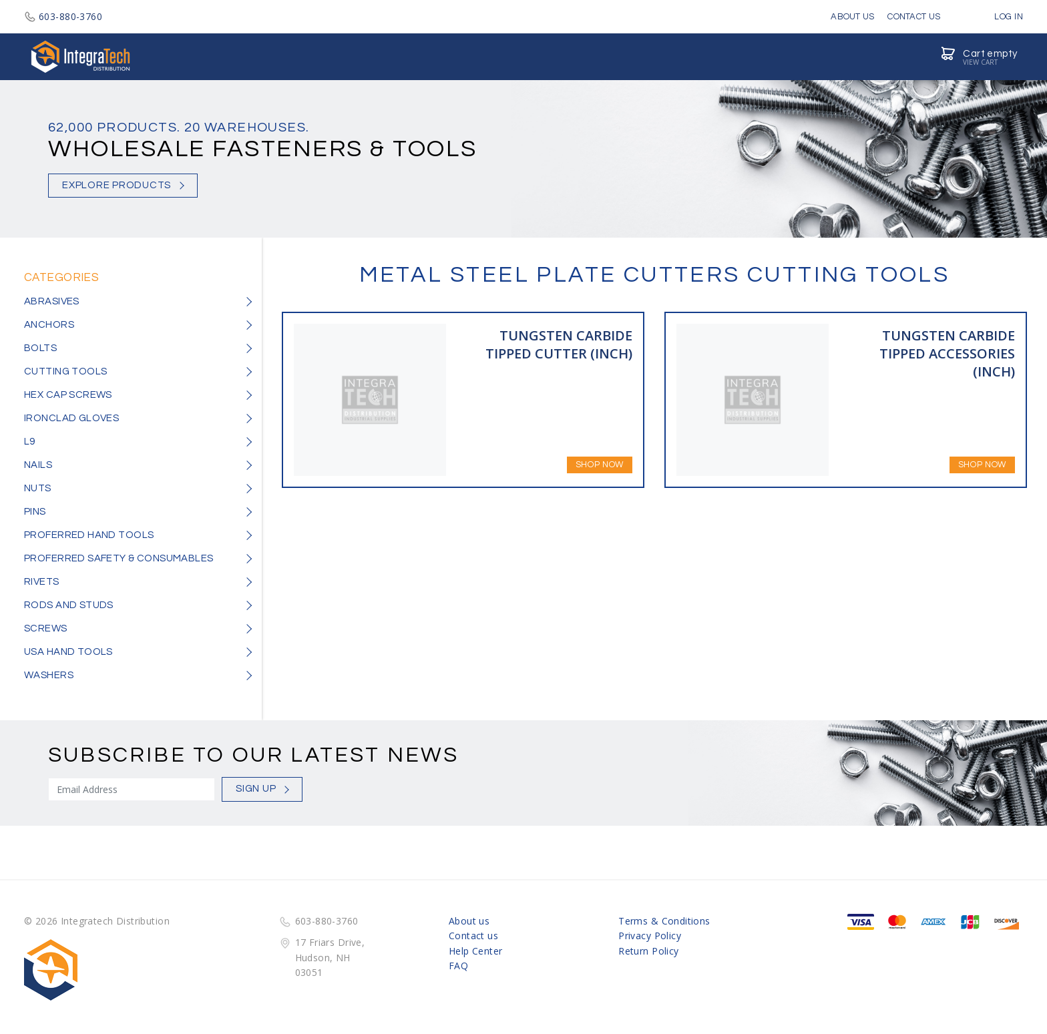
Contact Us (913, 16)
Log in (999, 16)
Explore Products (116, 185)
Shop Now (600, 464)
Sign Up (256, 789)
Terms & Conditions (664, 921)
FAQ (458, 965)
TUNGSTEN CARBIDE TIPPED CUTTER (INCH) (558, 344)
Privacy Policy (649, 935)
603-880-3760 (63, 16)
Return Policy (648, 951)
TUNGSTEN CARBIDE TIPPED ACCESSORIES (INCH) (947, 353)
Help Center (476, 951)
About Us (852, 16)
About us (469, 921)
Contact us (473, 935)
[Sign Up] (131, 789)
